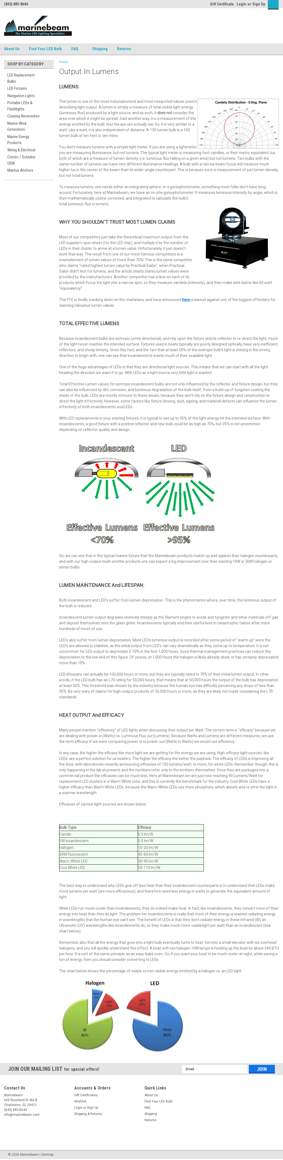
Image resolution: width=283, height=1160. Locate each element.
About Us (12, 48)
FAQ (77, 49)
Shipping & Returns (88, 1114)
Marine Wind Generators (16, 126)
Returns (126, 49)
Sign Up (258, 4)
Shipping (100, 48)
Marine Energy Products (18, 139)
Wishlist (80, 1101)
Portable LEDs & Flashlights (20, 105)
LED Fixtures (17, 88)
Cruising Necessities (23, 116)
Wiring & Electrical (21, 150)
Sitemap (47, 1154)
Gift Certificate (222, 4)
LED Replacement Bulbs (21, 78)
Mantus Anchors (20, 170)
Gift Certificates (86, 1095)
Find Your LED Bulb (45, 48)
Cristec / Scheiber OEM (21, 160)
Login (241, 4)
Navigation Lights (21, 95)
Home (63, 62)
